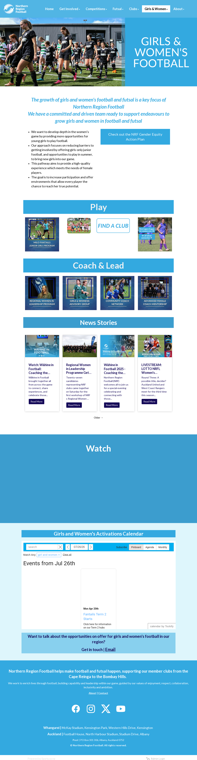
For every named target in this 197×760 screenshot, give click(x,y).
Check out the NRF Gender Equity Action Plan (135, 136)
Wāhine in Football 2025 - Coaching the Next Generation (116, 369)
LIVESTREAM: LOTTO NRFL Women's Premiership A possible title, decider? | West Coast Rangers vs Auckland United (154, 369)
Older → (98, 417)
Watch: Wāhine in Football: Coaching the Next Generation (41, 369)
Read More (37, 401)
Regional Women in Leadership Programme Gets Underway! (78, 369)
